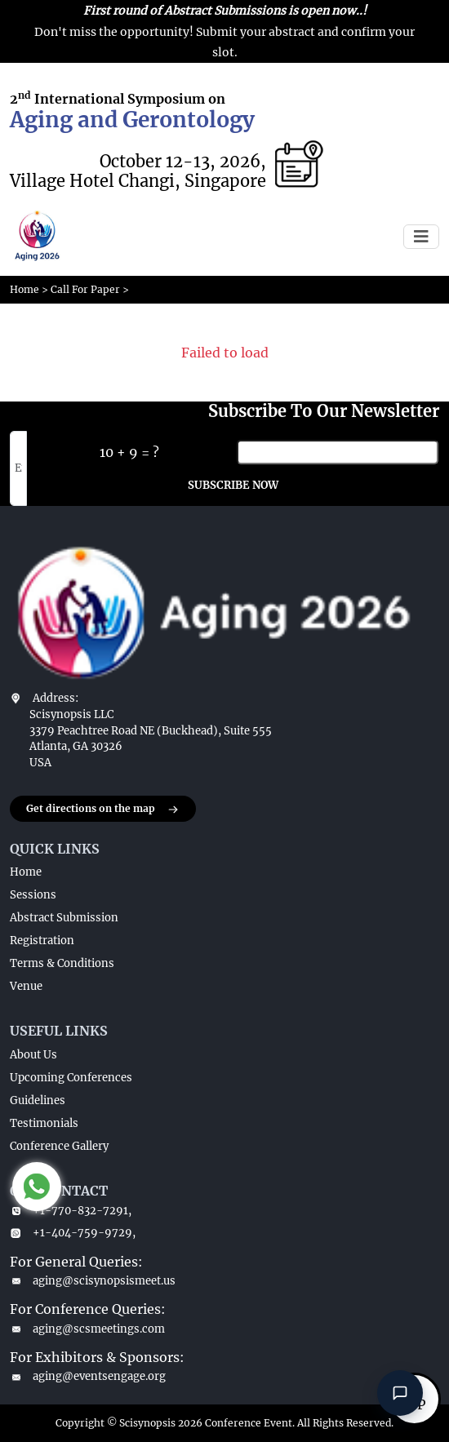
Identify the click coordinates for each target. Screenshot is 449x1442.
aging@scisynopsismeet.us (93, 1281)
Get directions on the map (103, 810)
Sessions (33, 895)
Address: (55, 698)
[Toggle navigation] (421, 236)
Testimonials (44, 1123)
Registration (42, 940)
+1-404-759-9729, (73, 1233)
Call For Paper (85, 289)
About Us (33, 1055)
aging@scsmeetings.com (87, 1329)
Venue (26, 986)
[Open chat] (400, 1393)
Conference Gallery (59, 1146)
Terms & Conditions (62, 963)
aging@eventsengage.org (88, 1376)
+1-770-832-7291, (70, 1211)
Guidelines (37, 1100)
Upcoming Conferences (71, 1078)
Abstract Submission (64, 918)
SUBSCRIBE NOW (233, 485)
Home (24, 289)
